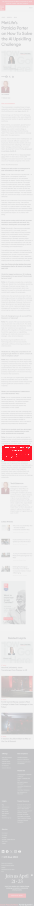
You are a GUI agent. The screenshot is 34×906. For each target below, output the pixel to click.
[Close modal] (30, 448)
